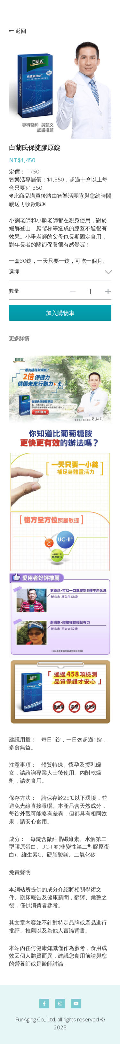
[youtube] (76, 1006)
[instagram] (60, 1006)
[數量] (90, 291)
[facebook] (44, 1006)
